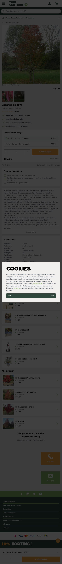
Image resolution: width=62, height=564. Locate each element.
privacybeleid (37, 284)
